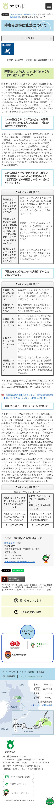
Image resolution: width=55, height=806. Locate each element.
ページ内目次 (27, 38)
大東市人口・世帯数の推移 (41, 705)
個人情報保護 (9, 676)
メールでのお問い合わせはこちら (19, 561)
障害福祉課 (15, 17)
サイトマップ (9, 672)
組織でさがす (29, 14)
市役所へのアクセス (18, 784)
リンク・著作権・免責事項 (32, 672)
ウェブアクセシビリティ (31, 676)
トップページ (16, 14)
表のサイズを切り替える (27, 192)
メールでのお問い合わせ (20, 777)
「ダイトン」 (20, 793)
